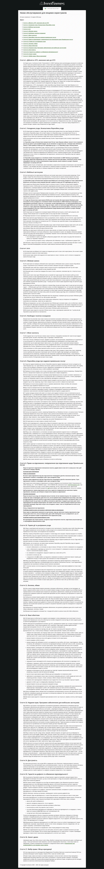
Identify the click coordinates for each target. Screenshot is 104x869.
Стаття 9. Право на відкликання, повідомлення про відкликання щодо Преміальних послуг (48, 39)
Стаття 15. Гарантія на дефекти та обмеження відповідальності (40, 52)
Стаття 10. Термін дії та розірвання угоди (34, 41)
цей (49, 488)
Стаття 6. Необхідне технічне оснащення (34, 33)
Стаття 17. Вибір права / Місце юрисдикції (34, 56)
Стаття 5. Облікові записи (30, 31)
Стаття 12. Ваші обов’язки (30, 45)
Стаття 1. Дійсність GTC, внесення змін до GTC (36, 23)
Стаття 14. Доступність (29, 49)
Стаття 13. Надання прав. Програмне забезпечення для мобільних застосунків (44, 47)
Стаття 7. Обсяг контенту (30, 35)
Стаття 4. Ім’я (27, 29)
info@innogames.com (73, 484)
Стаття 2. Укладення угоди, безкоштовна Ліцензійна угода (39, 25)
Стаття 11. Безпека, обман (30, 43)
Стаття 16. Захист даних (29, 54)
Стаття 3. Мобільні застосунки (31, 27)
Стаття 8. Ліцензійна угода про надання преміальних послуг (39, 37)
